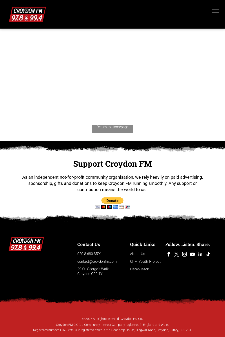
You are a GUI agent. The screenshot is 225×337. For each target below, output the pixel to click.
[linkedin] (200, 255)
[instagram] (184, 255)
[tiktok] (208, 255)
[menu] (215, 11)
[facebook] (168, 255)
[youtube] (192, 255)
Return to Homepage (113, 127)
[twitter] (176, 255)
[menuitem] (147, 254)
